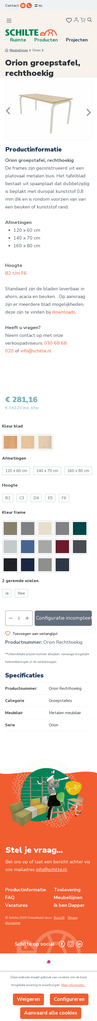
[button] (48, 427)
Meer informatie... (73, 985)
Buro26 (59, 918)
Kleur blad (12, 426)
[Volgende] (88, 110)
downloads (63, 312)
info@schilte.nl (35, 351)
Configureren (69, 999)
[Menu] (9, 20)
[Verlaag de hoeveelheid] (10, 618)
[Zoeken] (91, 21)
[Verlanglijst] (68, 21)
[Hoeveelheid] (19, 618)
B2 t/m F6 (16, 273)
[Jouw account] (76, 21)
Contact (12, 5)
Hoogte (10, 485)
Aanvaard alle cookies (50, 1012)
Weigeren (28, 999)
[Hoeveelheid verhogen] (27, 618)
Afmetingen (14, 458)
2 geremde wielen (20, 580)
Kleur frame (14, 512)
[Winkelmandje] (83, 20)
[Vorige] (9, 110)
